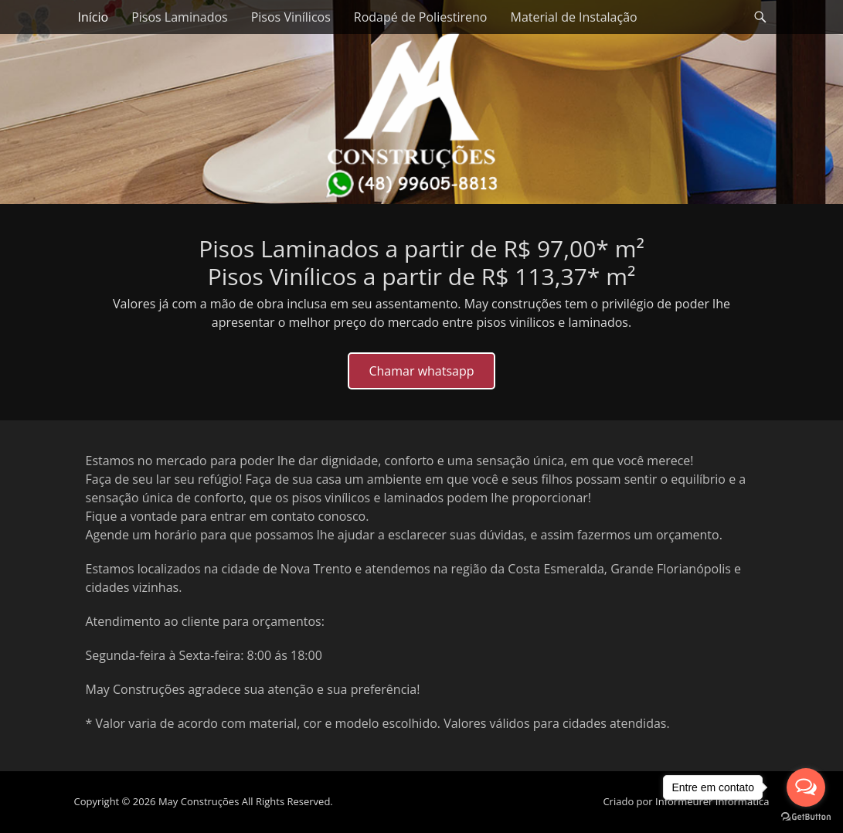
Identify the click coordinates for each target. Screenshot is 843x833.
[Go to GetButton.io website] (806, 817)
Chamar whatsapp (421, 370)
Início (93, 17)
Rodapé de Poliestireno (421, 17)
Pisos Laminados (179, 17)
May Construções (198, 801)
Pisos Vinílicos (291, 17)
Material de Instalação (574, 17)
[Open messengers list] (806, 787)
